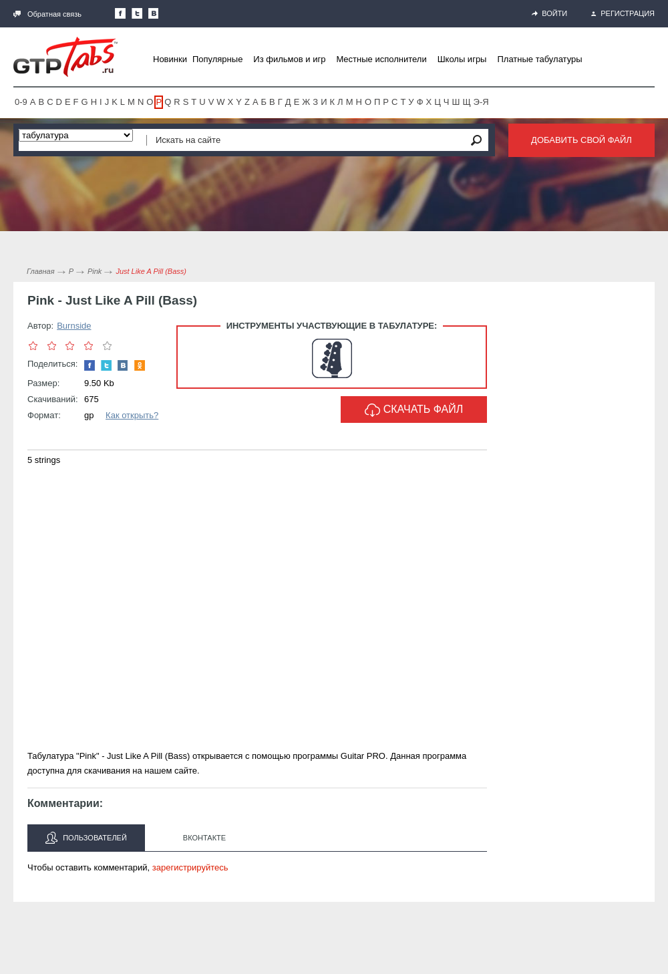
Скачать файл (414, 410)
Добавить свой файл (581, 140)
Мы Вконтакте (153, 13)
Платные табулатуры (539, 59)
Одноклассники (139, 365)
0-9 (21, 102)
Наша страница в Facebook (120, 13)
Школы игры (462, 59)
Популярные (217, 59)
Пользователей (86, 838)
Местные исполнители (381, 59)
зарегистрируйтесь (190, 867)
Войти (549, 13)
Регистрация (623, 13)
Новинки (170, 59)
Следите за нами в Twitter (137, 13)
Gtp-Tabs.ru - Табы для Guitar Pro (65, 57)
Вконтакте (204, 838)
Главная (41, 271)
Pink (95, 271)
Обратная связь (47, 14)
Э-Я (481, 102)
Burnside (74, 326)
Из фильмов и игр (289, 59)
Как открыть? (132, 415)
